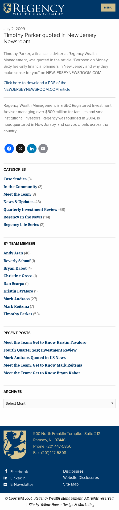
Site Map (71, 484)
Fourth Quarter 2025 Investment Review (40, 350)
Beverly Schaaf (17, 260)
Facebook (19, 472)
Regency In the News (23, 217)
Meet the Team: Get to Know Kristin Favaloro (45, 342)
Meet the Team (17, 194)
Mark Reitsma (16, 306)
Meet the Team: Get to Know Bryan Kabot (42, 373)
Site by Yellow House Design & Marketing (61, 504)
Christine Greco (18, 275)
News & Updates (18, 201)
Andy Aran (13, 253)
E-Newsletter (21, 484)
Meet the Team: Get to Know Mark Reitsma (43, 365)
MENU (108, 7)
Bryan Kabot (15, 268)
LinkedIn (17, 478)
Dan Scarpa (14, 283)
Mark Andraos (17, 298)
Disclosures (73, 471)
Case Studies (15, 179)
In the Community (20, 186)
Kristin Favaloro (18, 291)
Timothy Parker (18, 313)
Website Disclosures (81, 478)
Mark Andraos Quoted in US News (35, 357)
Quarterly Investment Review (30, 209)
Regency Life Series (21, 224)
